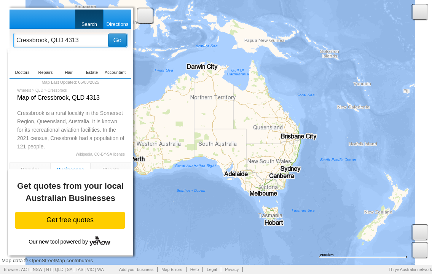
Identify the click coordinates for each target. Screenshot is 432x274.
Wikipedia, (84, 154)
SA (69, 269)
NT (48, 269)
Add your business (136, 269)
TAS (80, 269)
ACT (25, 269)
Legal (212, 269)
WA (100, 269)
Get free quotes (70, 220)
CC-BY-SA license (109, 154)
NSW (38, 269)
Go (117, 40)
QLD (39, 90)
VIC (90, 269)
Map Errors (171, 269)
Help (194, 269)
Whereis (24, 90)
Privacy (232, 269)
